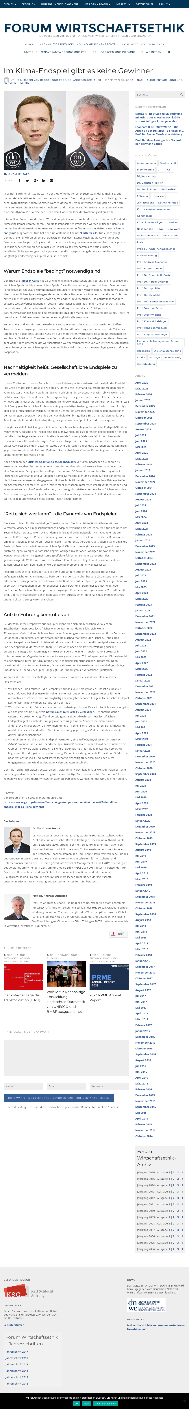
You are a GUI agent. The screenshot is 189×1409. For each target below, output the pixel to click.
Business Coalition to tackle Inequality (51, 462)
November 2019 (145, 832)
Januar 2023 (142, 610)
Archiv (163, 4)
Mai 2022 (141, 657)
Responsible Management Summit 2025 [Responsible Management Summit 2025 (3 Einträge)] (159, 343)
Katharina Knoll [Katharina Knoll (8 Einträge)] (168, 202)
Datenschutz (144, 4)
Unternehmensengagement (59, 4)
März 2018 (141, 949)
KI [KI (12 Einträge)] (138, 209)
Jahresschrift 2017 (16, 1351)
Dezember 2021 (145, 686)
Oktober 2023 (144, 558)
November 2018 (145, 902)
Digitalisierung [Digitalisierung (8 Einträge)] (146, 176)
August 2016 (143, 1060)
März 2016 (141, 1083)
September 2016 (145, 1054)
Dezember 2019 (145, 826)
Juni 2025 (141, 441)
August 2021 (143, 709)
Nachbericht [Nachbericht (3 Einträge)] (145, 229)
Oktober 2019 (144, 838)
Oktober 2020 (144, 768)
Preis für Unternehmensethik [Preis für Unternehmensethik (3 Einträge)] (156, 248)
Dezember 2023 (145, 546)
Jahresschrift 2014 (16, 1370)
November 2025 (145, 412)
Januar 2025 (142, 470)
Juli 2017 (140, 996)
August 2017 (143, 990)
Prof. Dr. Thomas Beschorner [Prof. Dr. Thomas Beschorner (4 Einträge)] (155, 301)
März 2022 (141, 669)
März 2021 (141, 739)
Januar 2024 (142, 540)
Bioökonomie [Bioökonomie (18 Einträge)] (145, 169)
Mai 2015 (141, 1112)
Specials (27, 4)
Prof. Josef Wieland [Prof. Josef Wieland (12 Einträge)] (149, 314)
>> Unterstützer (14, 1325)
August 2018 (143, 920)
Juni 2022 (141, 651)
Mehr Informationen (105, 1403)
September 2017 (145, 984)
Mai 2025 (141, 447)
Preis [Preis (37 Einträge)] (140, 242)
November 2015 (145, 1101)
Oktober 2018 (144, 908)
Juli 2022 (140, 645)
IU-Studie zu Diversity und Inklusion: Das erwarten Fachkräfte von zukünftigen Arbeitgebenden (158, 117)
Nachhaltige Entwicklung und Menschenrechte (17, 958)
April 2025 (141, 452)
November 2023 (145, 552)
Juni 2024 (141, 511)
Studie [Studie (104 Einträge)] (141, 357)
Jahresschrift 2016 (16, 1358)
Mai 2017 (141, 1007)
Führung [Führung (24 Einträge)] (142, 196)
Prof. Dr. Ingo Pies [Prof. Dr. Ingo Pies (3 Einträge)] (148, 288)
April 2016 (141, 1077)
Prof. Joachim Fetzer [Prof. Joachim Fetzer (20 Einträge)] (150, 308)
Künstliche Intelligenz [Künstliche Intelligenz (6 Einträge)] (151, 222)
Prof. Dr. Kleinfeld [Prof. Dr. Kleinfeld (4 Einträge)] (148, 295)
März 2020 (141, 809)
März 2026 (141, 388)
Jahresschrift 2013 (16, 1377)
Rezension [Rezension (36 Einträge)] (143, 351)
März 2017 (141, 1019)
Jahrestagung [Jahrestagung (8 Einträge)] (145, 202)
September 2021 (145, 704)
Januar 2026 (142, 400)
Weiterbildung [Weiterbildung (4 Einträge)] (146, 364)
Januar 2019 (142, 890)
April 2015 (141, 1118)
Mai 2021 (141, 727)
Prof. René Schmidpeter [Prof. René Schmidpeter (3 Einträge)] (152, 328)
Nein (86, 1403)
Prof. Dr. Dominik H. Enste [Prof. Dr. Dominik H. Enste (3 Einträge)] (154, 275)
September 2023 (145, 563)
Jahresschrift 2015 (16, 1364)
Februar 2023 (143, 604)
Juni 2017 (141, 1001)
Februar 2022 (143, 674)
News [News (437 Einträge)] (160, 229)
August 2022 (143, 639)
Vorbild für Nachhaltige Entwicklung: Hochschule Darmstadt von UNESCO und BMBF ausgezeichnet (66, 1002)
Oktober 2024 (144, 487)
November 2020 (145, 762)
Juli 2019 (140, 855)
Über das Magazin (96, 4)
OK (76, 1403)
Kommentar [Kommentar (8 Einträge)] (144, 215)
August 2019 (143, 850)
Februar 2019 (143, 885)
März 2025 (141, 458)
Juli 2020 (140, 785)
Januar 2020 (142, 820)
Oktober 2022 (144, 628)
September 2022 (145, 634)
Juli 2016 (140, 1066)
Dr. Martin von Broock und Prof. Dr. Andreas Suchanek (59, 80)
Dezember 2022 (145, 616)
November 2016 (145, 1042)
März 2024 (141, 528)
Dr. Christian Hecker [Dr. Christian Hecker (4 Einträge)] (150, 182)
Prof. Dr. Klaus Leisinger (150, 140)
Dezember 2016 (145, 1036)
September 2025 (145, 423)
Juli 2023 (140, 575)
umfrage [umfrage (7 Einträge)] (154, 357)
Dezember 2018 (145, 896)
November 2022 (145, 622)
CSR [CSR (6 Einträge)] (169, 169)
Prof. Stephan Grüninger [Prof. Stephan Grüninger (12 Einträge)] (152, 334)
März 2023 (141, 598)
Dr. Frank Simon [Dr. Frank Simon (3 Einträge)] (147, 189)
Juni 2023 (141, 581)
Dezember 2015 (145, 1095)
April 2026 (141, 382)
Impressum (123, 4)
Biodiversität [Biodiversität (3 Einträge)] (168, 163)
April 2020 (141, 803)
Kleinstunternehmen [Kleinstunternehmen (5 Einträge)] (157, 209)
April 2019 (141, 873)
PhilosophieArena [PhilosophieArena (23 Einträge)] (148, 235)
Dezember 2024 (145, 476)
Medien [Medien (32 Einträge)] (173, 222)
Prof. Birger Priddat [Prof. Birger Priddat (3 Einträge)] (149, 268)
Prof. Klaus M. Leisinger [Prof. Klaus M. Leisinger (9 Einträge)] (152, 321)
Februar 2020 (143, 815)
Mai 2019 (141, 867)
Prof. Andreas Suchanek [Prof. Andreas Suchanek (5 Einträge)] (152, 262)
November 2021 (145, 692)
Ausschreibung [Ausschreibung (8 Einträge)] (146, 163)
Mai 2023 (141, 587)
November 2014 (145, 1130)
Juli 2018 (140, 926)
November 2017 (145, 972)
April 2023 (141, 593)
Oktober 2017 (144, 978)
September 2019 (145, 844)
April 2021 (141, 733)
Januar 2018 (142, 961)
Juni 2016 (141, 1072)
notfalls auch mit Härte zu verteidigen (70, 712)
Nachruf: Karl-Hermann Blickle (158, 141)
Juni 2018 (141, 931)
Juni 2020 (141, 791)
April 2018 (141, 943)
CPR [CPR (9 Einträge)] (160, 169)
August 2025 (143, 429)
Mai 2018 (141, 937)
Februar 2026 (143, 394)
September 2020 (145, 774)
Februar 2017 (143, 1025)
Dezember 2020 (145, 756)
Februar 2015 (143, 1124)
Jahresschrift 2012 (16, 1383)
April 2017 (141, 1013)
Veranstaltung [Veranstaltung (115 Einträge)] (172, 357)
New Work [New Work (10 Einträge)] (173, 229)
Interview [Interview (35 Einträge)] (158, 196)
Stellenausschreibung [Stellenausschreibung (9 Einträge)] (167, 351)
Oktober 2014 (144, 1136)
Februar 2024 (143, 534)
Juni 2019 (141, 861)
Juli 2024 (140, 505)
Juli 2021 (140, 715)
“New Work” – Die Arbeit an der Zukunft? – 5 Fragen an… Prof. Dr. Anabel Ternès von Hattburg (159, 130)
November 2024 (145, 482)
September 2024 (145, 493)
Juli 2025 (140, 435)
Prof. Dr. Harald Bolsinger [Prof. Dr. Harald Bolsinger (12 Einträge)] (153, 281)
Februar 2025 (143, 464)
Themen (9, 4)
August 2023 (143, 569)
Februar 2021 (143, 744)
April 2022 (141, 663)
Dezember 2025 (145, 406)
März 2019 (141, 879)
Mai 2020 (141, 797)
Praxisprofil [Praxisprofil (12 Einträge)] (170, 235)
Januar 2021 (142, 750)
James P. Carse (30, 280)
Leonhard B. (143, 127)
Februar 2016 (143, 1089)
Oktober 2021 (144, 698)
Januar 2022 (142, 680)
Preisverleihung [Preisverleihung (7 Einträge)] (147, 255)
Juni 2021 (141, 721)
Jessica (139, 114)
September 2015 (145, 1107)
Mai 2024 (141, 517)
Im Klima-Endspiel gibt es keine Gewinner (84, 70)
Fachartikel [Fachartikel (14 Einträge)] (168, 189)
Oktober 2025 (144, 417)
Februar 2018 (143, 955)
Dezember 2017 (145, 966)
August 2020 (143, 780)
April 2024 (141, 523)
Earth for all (88, 233)
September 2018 (145, 914)
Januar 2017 (142, 1031)
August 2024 (143, 499)
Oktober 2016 (144, 1048)
